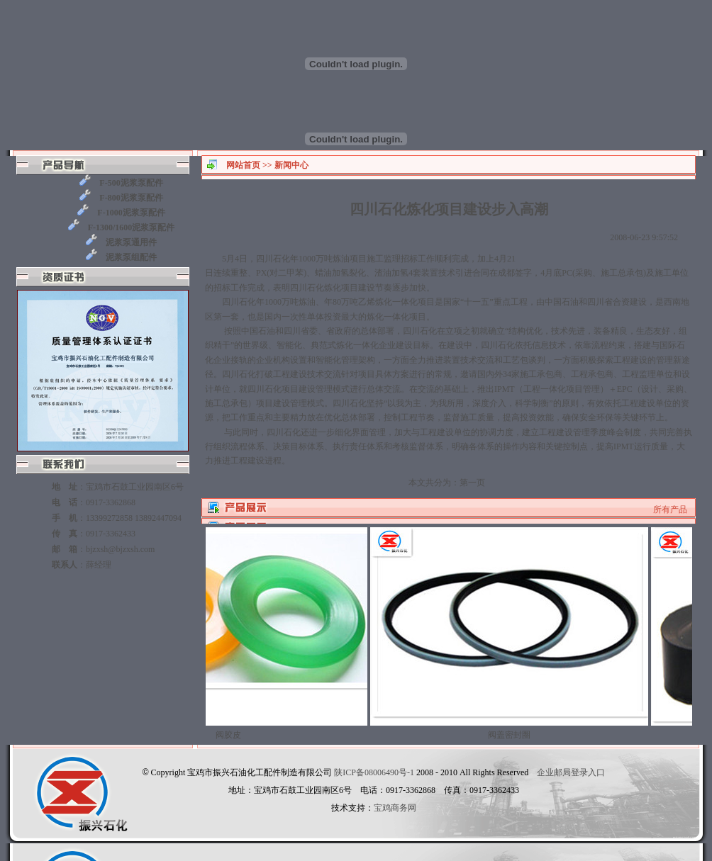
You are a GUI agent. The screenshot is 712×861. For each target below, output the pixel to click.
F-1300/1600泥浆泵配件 (121, 226)
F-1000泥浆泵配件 (121, 212)
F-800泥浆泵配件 (120, 197)
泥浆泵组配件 (121, 256)
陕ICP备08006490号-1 (374, 772)
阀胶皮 (233, 730)
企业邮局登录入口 (571, 772)
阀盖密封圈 (514, 730)
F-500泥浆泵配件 (120, 182)
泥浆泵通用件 (121, 241)
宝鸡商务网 (395, 808)
